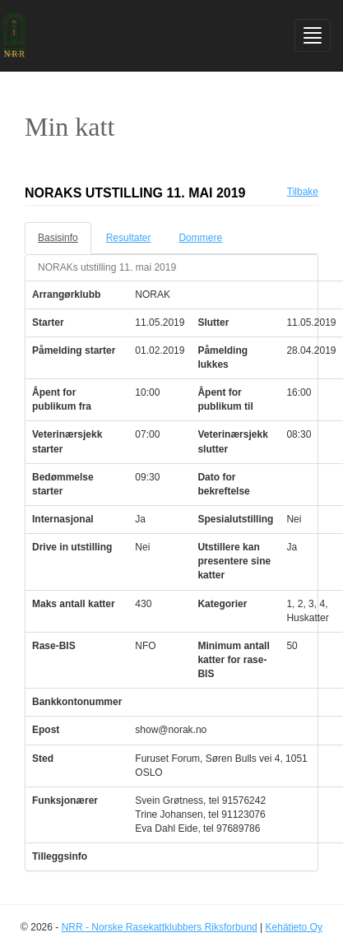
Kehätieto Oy (294, 927)
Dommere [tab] (200, 238)
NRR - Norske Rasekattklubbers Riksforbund (159, 927)
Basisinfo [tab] (58, 238)
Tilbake (302, 191)
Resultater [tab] (128, 238)
